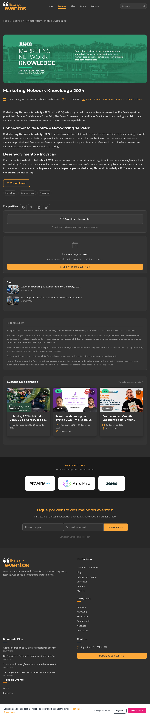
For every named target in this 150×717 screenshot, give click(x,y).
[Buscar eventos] (130, 6)
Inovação (81, 607)
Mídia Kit (81, 591)
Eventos (62, 6)
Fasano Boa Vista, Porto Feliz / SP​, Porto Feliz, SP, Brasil (114, 99)
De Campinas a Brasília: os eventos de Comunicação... (38, 658)
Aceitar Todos (137, 710)
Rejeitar (119, 710)
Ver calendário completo (131, 382)
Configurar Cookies (102, 710)
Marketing (10, 193)
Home (50, 6)
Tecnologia (82, 616)
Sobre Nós (82, 582)
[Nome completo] (42, 527)
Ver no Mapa (16, 183)
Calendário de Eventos (88, 567)
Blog (73, 6)
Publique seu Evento (87, 577)
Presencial (45, 193)
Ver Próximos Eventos (75, 267)
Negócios (81, 626)
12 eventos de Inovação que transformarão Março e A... (38, 666)
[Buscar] (144, 6)
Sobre (83, 6)
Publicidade (82, 630)
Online (6, 688)
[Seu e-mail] (83, 527)
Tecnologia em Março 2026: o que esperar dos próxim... (38, 674)
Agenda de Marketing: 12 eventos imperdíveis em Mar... (38, 650)
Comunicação (27, 193)
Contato (95, 6)
